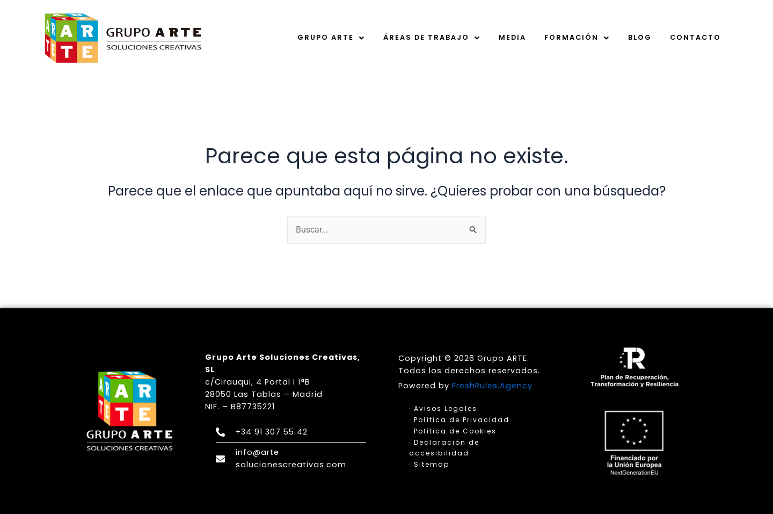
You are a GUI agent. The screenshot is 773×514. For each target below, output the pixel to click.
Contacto (695, 37)
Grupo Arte (331, 37)
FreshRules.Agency (492, 385)
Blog (640, 37)
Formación (577, 37)
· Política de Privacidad (459, 419)
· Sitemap (429, 464)
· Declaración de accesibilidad (444, 447)
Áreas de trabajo (431, 37)
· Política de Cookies (453, 431)
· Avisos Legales (443, 408)
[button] (331, 37)
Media (512, 37)
